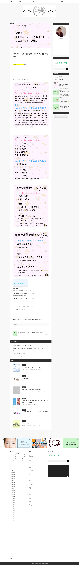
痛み (29, 473)
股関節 (30, 467)
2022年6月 (12, 502)
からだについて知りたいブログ (39, 563)
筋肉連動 (30, 494)
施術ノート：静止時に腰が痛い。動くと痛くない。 (23, 350)
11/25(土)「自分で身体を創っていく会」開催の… (64, 85)
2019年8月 (12, 528)
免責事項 (11, 558)
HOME (20, 1)
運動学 (30, 501)
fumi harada (61, 38)
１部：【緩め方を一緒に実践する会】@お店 (21, 283)
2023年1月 (12, 490)
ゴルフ (30, 491)
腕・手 (30, 463)
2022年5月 (12, 504)
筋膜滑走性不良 (31, 456)
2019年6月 (12, 532)
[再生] (49, 476)
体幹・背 (30, 464)
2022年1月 (12, 512)
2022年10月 (12, 494)
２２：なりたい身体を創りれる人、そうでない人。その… (64, 107)
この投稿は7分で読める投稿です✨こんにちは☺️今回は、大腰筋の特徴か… (64, 95)
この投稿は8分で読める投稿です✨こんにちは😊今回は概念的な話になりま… (64, 110)
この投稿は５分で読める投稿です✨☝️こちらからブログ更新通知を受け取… (64, 102)
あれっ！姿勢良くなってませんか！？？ (21, 353)
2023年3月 (12, 486)
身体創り (30, 487)
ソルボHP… (60, 80)
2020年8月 (12, 516)
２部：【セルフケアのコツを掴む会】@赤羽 (21, 285)
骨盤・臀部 (30, 481)
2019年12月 (12, 522)
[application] (58, 471)
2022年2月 (12, 510)
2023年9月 (12, 474)
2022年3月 (12, 508)
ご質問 (30, 498)
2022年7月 (12, 500)
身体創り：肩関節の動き (27, 423)
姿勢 (29, 495)
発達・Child (30, 505)
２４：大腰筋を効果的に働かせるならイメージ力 (64, 92)
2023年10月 (12, 472)
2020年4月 (12, 518)
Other (62, 1)
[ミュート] (66, 476)
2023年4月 (12, 484)
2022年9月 (12, 496)
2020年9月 (12, 514)
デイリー (48, 1)
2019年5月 (12, 534)
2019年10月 (12, 526)
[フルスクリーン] (67, 476)
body (34, 1)
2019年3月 (12, 538)
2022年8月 (12, 498)
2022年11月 (12, 492)
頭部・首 (30, 474)
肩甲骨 (30, 460)
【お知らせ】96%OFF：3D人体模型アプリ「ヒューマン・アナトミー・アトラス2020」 (35, 401)
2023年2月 (12, 488)
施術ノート (30, 497)
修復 (29, 455)
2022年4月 (12, 506)
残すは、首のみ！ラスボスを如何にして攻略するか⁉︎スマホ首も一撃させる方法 (28, 348)
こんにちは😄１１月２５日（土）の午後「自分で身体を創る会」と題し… (64, 88)
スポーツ (30, 488)
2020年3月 (12, 520)
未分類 (12, 23)
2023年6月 (12, 480)
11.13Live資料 (25, 378)
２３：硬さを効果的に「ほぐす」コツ (63, 100)
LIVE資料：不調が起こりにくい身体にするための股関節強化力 (35, 411)
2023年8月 (12, 476)
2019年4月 (12, 536)
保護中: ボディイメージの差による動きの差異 (32, 389)
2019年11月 (12, 524)
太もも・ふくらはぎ (31, 470)
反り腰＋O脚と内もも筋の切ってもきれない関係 (22, 345)
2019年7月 (12, 530)
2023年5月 (12, 482)
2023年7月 (12, 478)
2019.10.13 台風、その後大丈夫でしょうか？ (31, 367)
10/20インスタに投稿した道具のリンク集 (64, 79)
